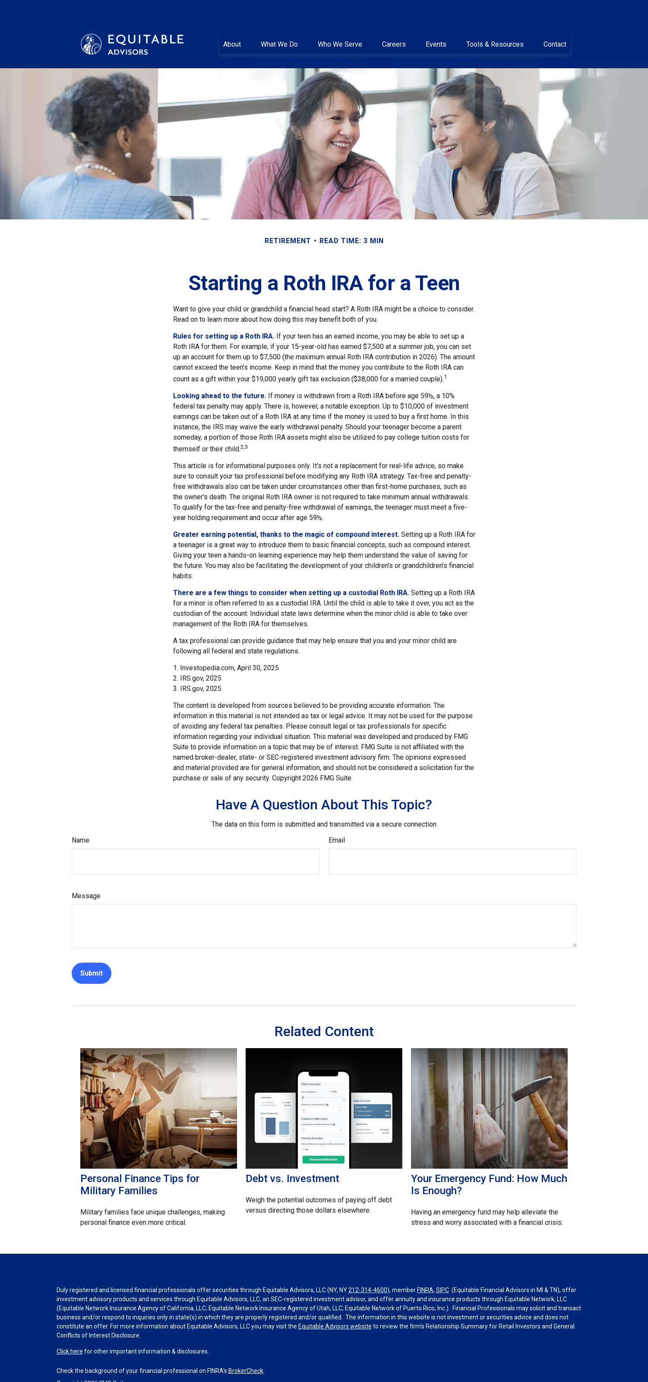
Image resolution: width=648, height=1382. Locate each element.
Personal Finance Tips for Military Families (139, 1164)
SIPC (442, 1269)
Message (86, 876)
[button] (231, 24)
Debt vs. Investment (292, 1158)
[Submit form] (91, 953)
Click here (70, 1331)
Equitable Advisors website (335, 1306)
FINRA (425, 1269)
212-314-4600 (367, 1269)
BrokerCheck (245, 1350)
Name (80, 820)
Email (337, 820)
